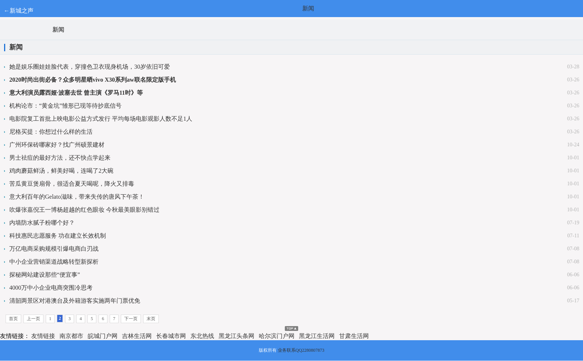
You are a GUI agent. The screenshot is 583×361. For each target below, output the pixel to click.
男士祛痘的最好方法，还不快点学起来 (59, 158)
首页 (13, 318)
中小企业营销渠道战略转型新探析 (54, 261)
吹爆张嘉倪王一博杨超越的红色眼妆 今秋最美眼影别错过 (84, 209)
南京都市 (71, 336)
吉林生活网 (137, 336)
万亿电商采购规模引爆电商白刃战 (54, 248)
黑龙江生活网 (317, 336)
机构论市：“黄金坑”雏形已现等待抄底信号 (65, 106)
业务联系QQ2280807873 (301, 350)
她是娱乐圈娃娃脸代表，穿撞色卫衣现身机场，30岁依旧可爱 (89, 67)
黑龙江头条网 (236, 336)
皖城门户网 (102, 336)
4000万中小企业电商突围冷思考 (51, 287)
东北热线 (202, 336)
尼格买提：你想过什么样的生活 (51, 132)
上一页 (33, 318)
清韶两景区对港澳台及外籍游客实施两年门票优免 (74, 300)
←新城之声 (18, 10)
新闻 (308, 8)
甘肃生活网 (354, 336)
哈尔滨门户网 (276, 336)
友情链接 (43, 336)
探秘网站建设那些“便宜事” (44, 274)
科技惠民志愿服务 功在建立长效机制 (57, 235)
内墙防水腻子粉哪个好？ (42, 222)
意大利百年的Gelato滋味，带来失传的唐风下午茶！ (76, 196)
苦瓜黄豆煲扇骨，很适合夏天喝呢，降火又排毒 (71, 183)
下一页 (131, 318)
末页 (150, 318)
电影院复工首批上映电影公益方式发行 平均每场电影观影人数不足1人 (100, 119)
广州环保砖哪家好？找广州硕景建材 (56, 145)
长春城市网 (171, 336)
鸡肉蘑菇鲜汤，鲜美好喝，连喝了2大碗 (61, 171)
